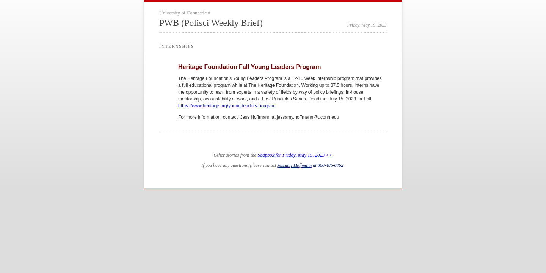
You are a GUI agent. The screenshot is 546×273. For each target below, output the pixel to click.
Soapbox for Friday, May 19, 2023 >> (295, 155)
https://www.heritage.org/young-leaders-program (227, 105)
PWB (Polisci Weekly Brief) (211, 23)
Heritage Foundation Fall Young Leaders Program (249, 67)
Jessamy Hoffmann (294, 165)
